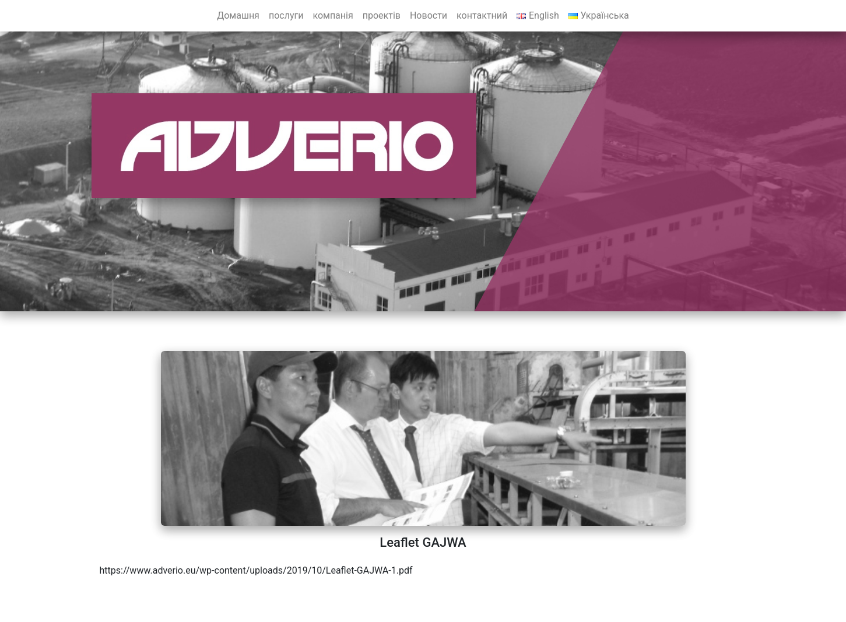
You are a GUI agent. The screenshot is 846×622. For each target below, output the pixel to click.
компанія (333, 15)
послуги (286, 15)
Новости (428, 15)
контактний (482, 15)
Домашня (238, 15)
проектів (382, 15)
